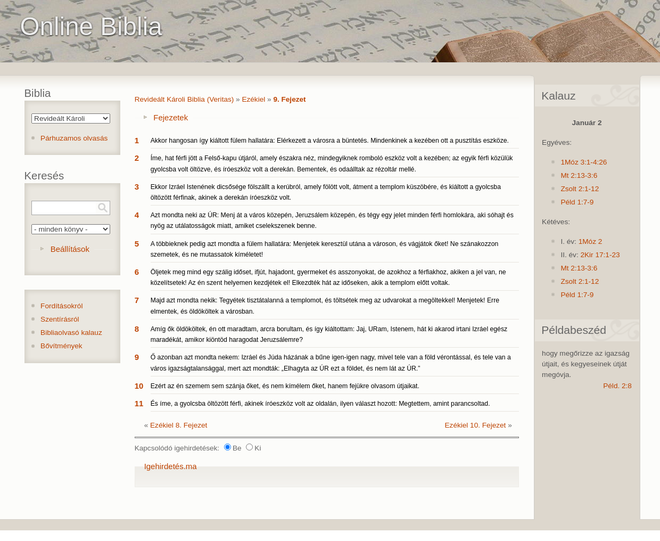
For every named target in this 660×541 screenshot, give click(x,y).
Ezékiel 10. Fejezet (475, 425)
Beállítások (70, 248)
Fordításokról (61, 306)
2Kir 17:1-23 (600, 255)
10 (139, 385)
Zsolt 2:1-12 (579, 189)
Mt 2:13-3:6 (578, 175)
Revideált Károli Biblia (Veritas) (184, 99)
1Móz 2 (591, 241)
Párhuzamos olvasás (74, 138)
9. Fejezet (289, 99)
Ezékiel (253, 99)
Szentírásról (59, 319)
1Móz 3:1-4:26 (583, 162)
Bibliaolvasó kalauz (71, 333)
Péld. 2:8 (617, 386)
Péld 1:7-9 (576, 202)
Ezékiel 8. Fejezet (178, 425)
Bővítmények (61, 346)
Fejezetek (170, 117)
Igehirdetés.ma (170, 466)
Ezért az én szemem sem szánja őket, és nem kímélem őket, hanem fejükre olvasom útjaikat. (285, 386)
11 (139, 403)
